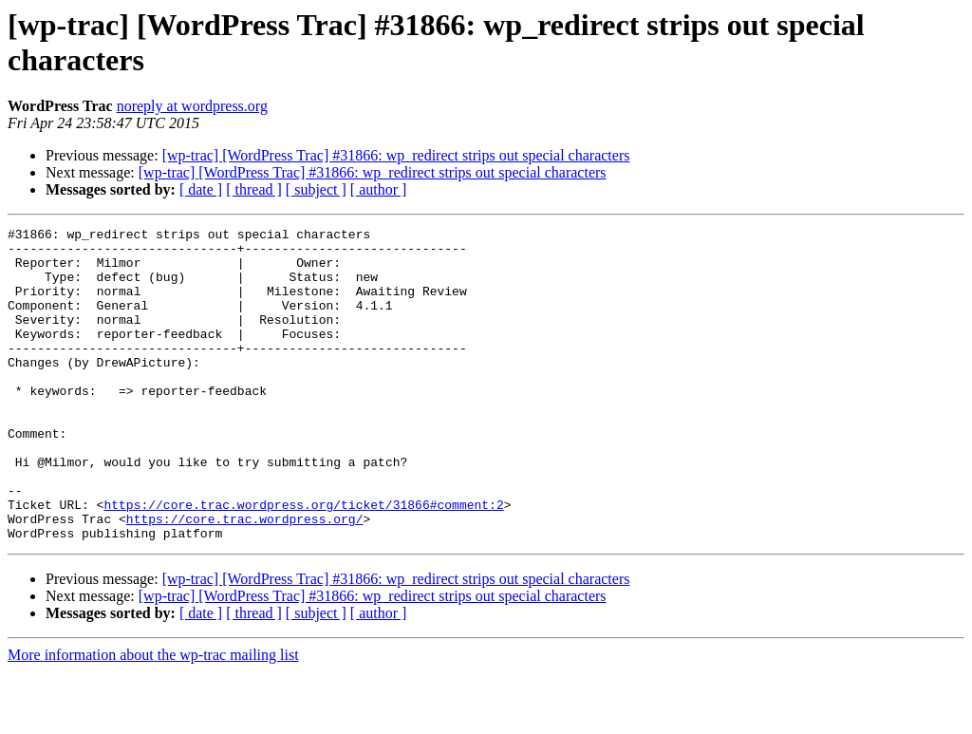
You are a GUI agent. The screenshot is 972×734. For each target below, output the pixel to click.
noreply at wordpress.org (192, 106)
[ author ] (378, 189)
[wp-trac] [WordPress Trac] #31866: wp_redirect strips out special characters (396, 155)
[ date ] (200, 189)
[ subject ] (316, 189)
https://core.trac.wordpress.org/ (245, 578)
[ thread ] (254, 189)
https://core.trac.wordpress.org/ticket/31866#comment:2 (303, 561)
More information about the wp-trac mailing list (153, 717)
